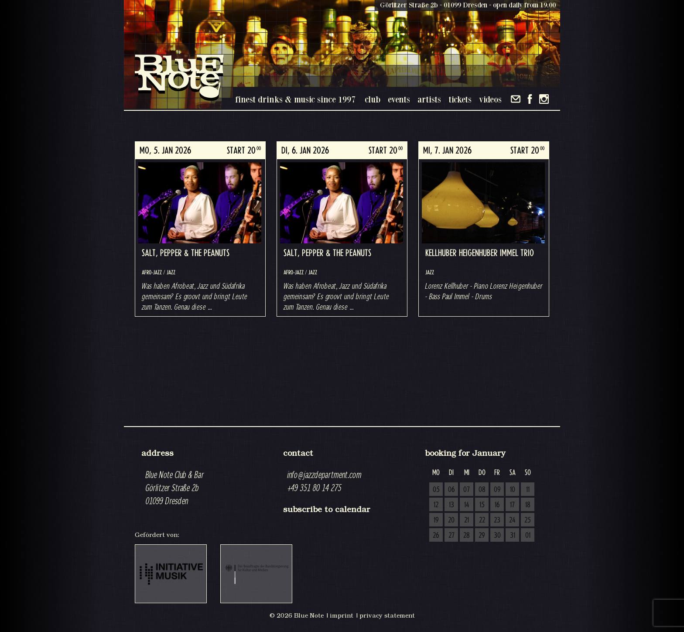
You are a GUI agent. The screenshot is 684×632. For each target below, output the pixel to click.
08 (482, 490)
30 (497, 536)
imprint (341, 615)
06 (451, 490)
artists (429, 99)
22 (482, 520)
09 (497, 490)
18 (527, 505)
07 (466, 490)
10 (512, 490)
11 (528, 490)
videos (490, 99)
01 (527, 536)
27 (451, 536)
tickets (460, 99)
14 (466, 505)
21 (466, 520)
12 (436, 505)
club (372, 99)
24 (512, 520)
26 (436, 536)
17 (512, 505)
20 (451, 520)
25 (527, 520)
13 (451, 505)
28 (466, 536)
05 (436, 490)
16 (497, 505)
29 (482, 536)
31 (512, 536)
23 (497, 520)
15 (482, 505)
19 (436, 520)
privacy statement (387, 615)
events (399, 99)
